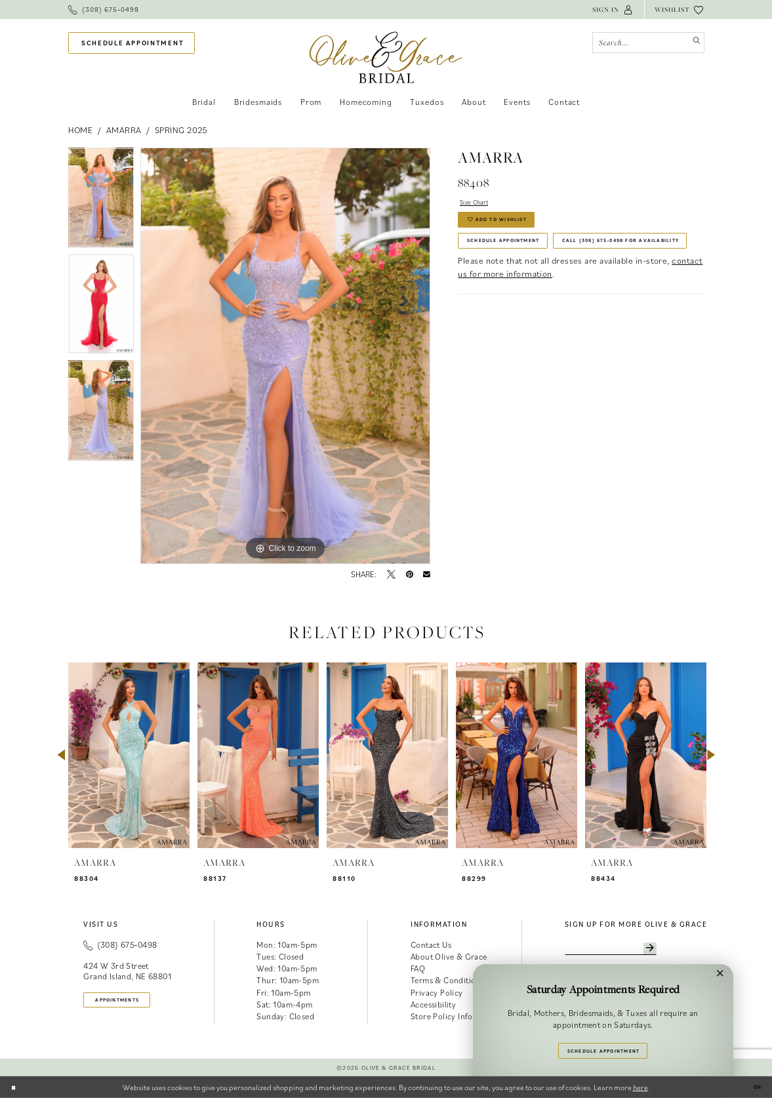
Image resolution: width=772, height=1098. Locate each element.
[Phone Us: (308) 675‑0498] (104, 9)
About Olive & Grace (449, 956)
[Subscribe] (685, 951)
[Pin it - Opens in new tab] (409, 575)
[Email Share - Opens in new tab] (426, 575)
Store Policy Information (456, 1016)
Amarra (124, 130)
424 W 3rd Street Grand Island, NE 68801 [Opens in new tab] (127, 971)
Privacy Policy (437, 992)
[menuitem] (104, 9)
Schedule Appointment (521, 257)
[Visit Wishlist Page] (679, 9)
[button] (613, 9)
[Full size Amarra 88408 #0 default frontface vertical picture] (285, 356)
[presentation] (129, 755)
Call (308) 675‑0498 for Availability (550, 286)
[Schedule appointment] (131, 43)
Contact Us (431, 944)
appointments (131, 1002)
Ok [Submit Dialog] (754, 1087)
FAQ (418, 968)
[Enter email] (630, 951)
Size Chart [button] (481, 204)
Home (80, 130)
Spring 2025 (181, 130)
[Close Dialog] (16, 1087)
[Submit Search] (693, 42)
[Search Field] (648, 42)
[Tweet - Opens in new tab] (391, 575)
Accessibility (433, 1004)
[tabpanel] (101, 201)
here (640, 1087)
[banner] (386, 57)
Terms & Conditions (447, 980)
